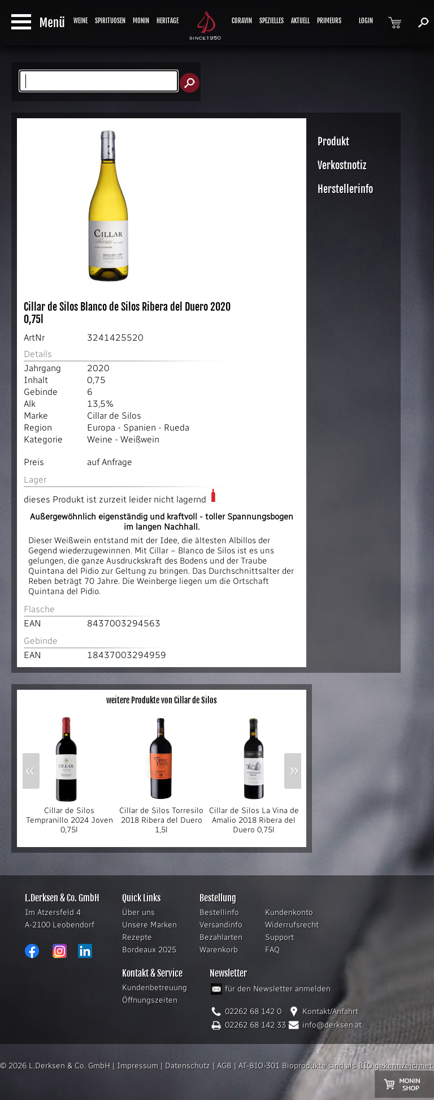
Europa (101, 427)
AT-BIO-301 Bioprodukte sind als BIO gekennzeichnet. (336, 1066)
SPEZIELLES (271, 21)
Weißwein (139, 439)
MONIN (141, 21)
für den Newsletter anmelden (278, 989)
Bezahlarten (220, 937)
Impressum (137, 1066)
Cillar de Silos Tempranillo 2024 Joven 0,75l (69, 816)
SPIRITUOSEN (110, 21)
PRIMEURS (329, 21)
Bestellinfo (219, 912)
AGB (224, 1066)
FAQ (272, 950)
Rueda (176, 427)
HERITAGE (168, 21)
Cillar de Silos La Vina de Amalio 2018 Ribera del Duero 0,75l (254, 816)
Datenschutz (187, 1066)
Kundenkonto (289, 912)
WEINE (80, 21)
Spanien (139, 427)
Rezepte (137, 937)
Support (279, 937)
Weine (99, 439)
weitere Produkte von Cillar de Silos (161, 700)
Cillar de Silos (114, 415)
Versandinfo (220, 925)
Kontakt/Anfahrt (330, 1011)
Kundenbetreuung (154, 987)
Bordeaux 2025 (149, 950)
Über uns (138, 912)
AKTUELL (300, 21)
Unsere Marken (149, 925)
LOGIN (366, 21)
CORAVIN (242, 21)
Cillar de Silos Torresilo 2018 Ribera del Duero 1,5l (161, 816)
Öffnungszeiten (149, 1000)
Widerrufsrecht (292, 925)
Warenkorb (218, 950)
